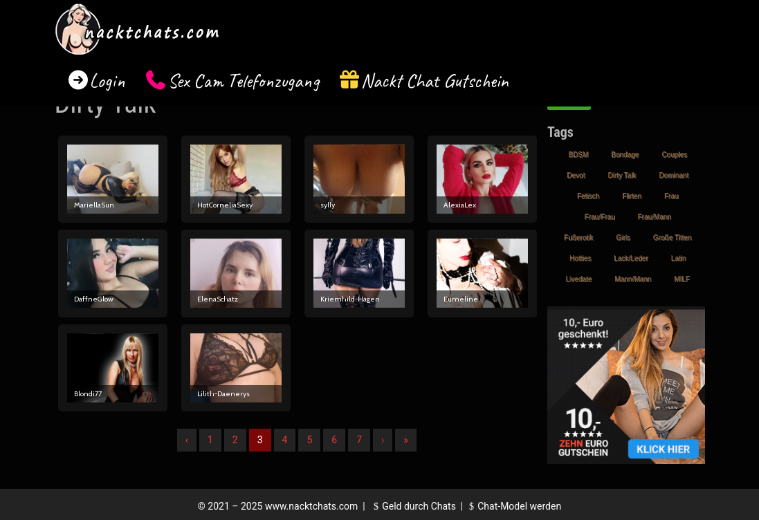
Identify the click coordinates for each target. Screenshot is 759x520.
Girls (623, 237)
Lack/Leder (631, 258)
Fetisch (588, 196)
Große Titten (672, 237)
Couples (674, 154)
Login (107, 80)
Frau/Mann (654, 217)
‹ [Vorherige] (186, 439)
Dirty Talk (621, 175)
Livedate (579, 279)
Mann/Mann (632, 279)
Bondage (625, 154)
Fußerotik (578, 237)
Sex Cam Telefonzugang (243, 80)
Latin (678, 258)
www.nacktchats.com (311, 506)
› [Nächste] (382, 439)
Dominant (673, 175)
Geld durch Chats (413, 506)
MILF (682, 279)
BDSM (578, 154)
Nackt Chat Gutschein (435, 80)
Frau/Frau (600, 217)
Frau (671, 196)
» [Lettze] (405, 439)
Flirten (631, 196)
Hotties (580, 258)
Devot (576, 175)
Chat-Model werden (513, 506)
